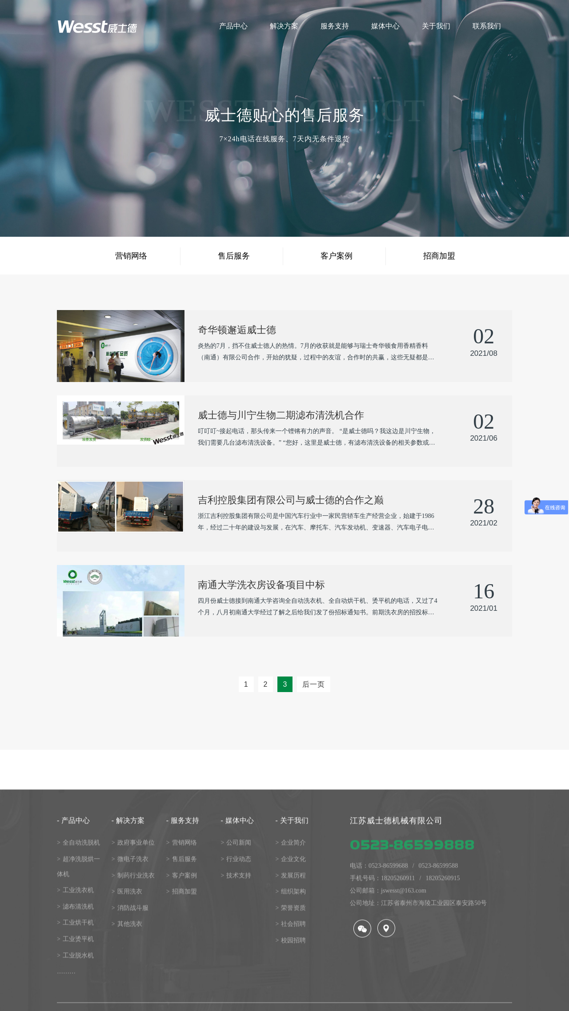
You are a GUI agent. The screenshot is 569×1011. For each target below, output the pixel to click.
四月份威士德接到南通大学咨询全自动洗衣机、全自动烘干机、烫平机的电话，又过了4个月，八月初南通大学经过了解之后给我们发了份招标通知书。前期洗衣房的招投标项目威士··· (317, 607)
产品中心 (73, 1002)
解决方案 (128, 1002)
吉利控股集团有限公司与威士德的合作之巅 (291, 500)
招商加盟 (439, 255)
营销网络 (131, 255)
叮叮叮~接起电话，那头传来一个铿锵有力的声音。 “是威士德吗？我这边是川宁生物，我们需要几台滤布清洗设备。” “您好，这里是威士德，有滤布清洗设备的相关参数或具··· (317, 438)
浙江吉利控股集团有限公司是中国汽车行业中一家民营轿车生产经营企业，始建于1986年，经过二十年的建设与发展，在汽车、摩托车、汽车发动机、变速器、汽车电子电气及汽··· (316, 523)
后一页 (313, 684)
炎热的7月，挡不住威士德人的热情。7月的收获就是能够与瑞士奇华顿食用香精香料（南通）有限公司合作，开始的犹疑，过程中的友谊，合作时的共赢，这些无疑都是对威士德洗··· (316, 352)
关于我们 (291, 1002)
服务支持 (182, 1002)
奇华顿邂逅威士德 (237, 329)
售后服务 (234, 255)
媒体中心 (237, 1002)
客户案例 (337, 255)
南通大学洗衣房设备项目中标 (261, 584)
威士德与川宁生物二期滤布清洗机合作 (281, 415)
